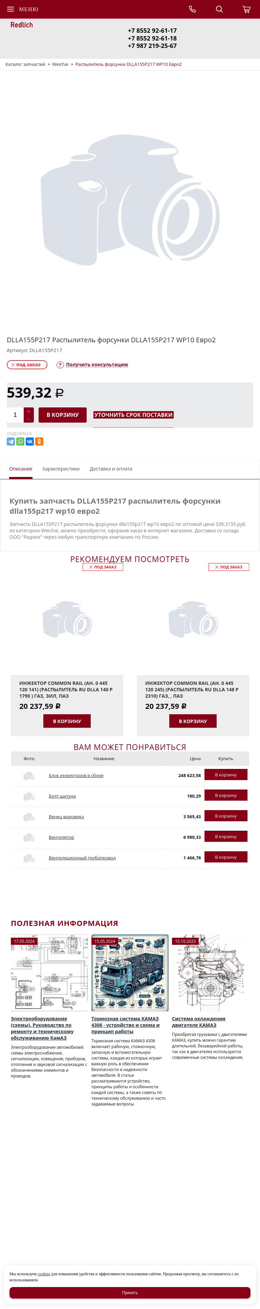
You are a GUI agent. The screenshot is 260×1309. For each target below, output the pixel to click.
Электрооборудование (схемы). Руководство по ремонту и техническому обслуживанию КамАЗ (42, 1028)
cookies (44, 1274)
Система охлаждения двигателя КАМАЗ (198, 1021)
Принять (130, 1292)
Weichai (60, 64)
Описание (20, 468)
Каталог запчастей (25, 64)
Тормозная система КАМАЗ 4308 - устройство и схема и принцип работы (125, 1025)
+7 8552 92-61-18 (152, 38)
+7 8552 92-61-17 (152, 30)
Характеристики (61, 468)
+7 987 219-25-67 (152, 46)
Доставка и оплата (111, 468)
